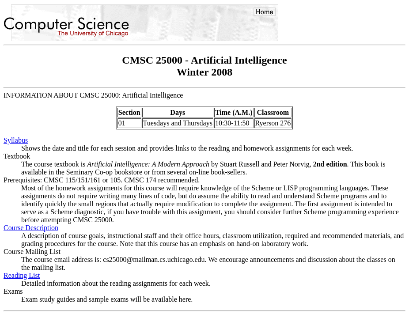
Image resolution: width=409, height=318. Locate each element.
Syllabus (16, 140)
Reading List (22, 275)
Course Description (31, 227)
